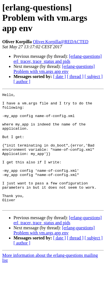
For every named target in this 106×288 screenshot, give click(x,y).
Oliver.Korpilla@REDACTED (60, 41)
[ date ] (59, 76)
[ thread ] (75, 76)
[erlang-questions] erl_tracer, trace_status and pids (57, 59)
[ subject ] (94, 76)
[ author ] (21, 81)
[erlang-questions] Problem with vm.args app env (54, 69)
